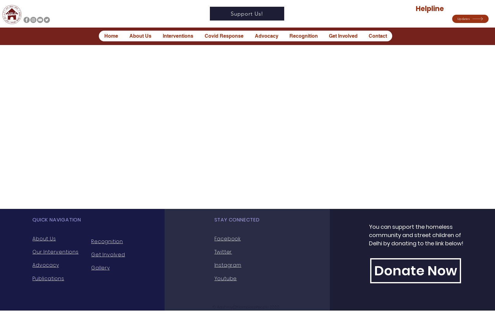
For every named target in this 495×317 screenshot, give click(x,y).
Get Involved (108, 254)
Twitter (223, 251)
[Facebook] (27, 20)
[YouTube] (40, 20)
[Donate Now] (415, 270)
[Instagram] (33, 20)
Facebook (227, 238)
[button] (470, 19)
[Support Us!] (247, 14)
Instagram (227, 265)
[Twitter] (47, 20)
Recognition (107, 241)
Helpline (430, 8)
